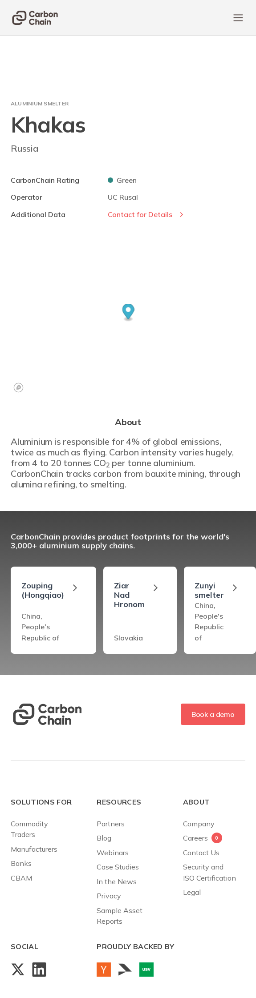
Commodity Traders (29, 829)
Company (199, 823)
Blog (104, 837)
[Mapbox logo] (18, 387)
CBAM (21, 877)
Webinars (113, 852)
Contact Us (201, 852)
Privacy (109, 895)
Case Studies (118, 866)
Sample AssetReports (119, 916)
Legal (192, 892)
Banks (21, 863)
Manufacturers (34, 849)
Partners (111, 823)
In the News (117, 881)
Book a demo (213, 714)
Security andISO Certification (209, 872)
